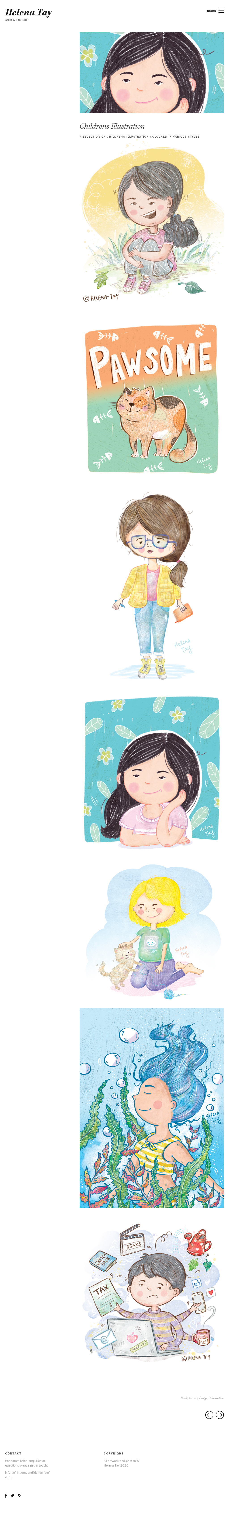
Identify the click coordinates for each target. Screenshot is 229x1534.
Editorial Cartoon (209, 1415)
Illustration (217, 1398)
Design (203, 1398)
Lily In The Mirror (220, 1415)
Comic (193, 1398)
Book (184, 1398)
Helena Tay (28, 13)
